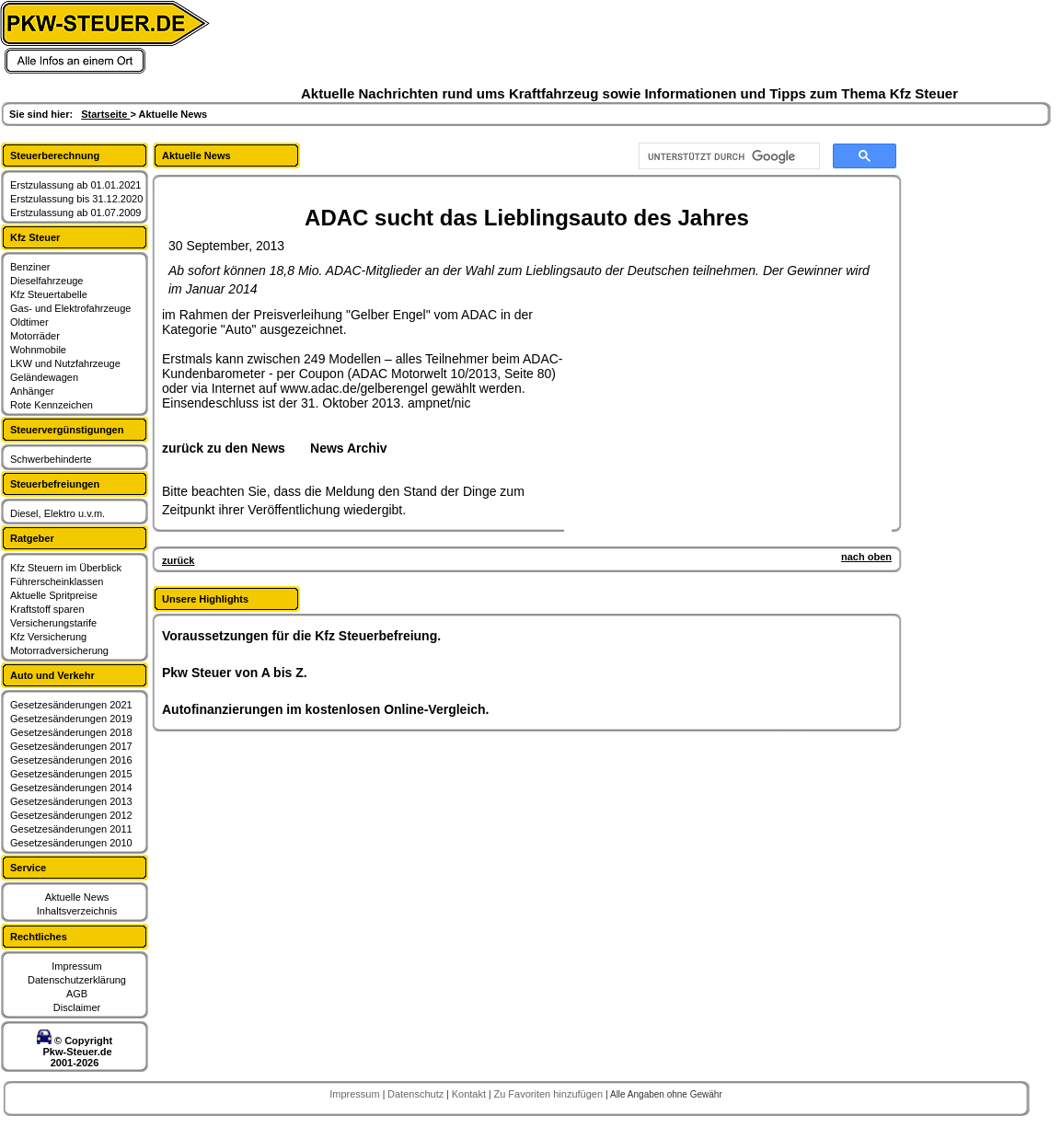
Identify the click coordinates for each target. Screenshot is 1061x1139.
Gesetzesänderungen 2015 (71, 773)
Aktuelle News (77, 897)
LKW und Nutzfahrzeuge (65, 363)
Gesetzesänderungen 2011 (71, 828)
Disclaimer (76, 1007)
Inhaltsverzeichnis (77, 910)
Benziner (30, 266)
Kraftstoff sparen (47, 609)
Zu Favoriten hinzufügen (549, 1093)
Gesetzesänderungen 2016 (71, 759)
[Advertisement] (705, 422)
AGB (76, 993)
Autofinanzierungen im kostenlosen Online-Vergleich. (326, 709)
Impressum (76, 966)
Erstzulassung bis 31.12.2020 (76, 198)
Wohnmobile (38, 349)
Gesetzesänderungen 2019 (71, 718)
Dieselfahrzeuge (47, 280)
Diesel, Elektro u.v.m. (57, 513)
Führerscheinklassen (57, 581)
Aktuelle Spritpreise (54, 595)
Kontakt (470, 1093)
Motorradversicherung (59, 650)
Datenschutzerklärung (77, 979)
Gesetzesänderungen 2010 (71, 842)
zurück (178, 560)
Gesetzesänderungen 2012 (71, 815)
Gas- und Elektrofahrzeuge (70, 308)
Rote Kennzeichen (51, 404)
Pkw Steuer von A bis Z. (234, 672)
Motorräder (35, 335)
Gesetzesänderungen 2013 (71, 801)
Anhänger (32, 391)
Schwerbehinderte (51, 459)
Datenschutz (416, 1093)
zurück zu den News (223, 448)
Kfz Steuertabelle (48, 294)
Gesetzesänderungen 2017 (71, 746)
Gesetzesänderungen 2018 (71, 732)
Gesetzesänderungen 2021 (71, 704)
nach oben (866, 556)
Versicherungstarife (53, 622)
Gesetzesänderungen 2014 (71, 787)
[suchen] (727, 156)
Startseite (105, 114)
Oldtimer (29, 322)
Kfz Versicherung (48, 636)
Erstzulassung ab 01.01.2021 (76, 184)
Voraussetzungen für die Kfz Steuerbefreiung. (301, 635)
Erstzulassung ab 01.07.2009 (76, 212)
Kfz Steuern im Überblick (65, 567)
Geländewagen (44, 377)
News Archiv (348, 448)
